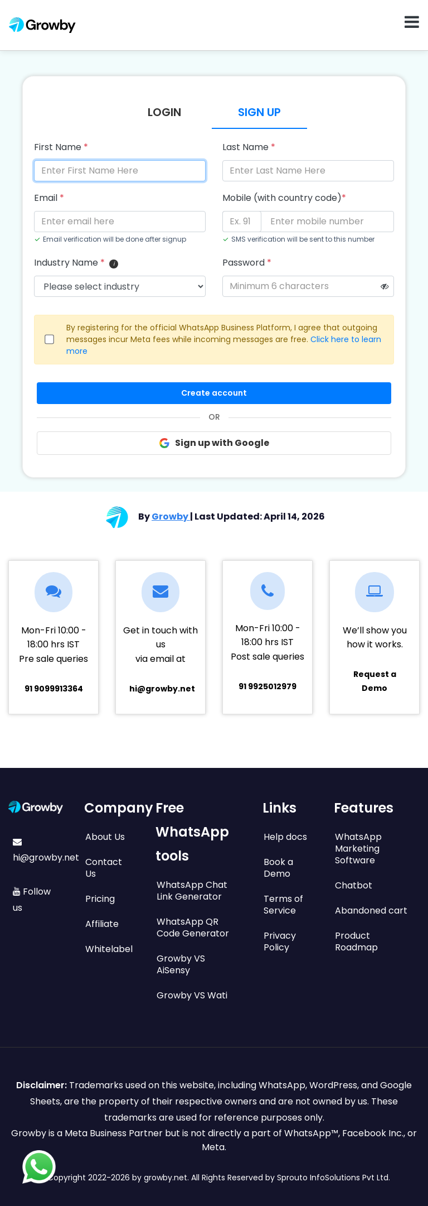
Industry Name (69, 262)
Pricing (100, 898)
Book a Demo (278, 868)
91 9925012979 (267, 686)
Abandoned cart (371, 910)
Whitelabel (109, 949)
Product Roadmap (356, 941)
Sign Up (259, 112)
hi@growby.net (162, 688)
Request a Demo (374, 681)
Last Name (248, 147)
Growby (171, 516)
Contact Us (103, 868)
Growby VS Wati (192, 995)
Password (246, 262)
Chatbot (353, 885)
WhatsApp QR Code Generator (193, 927)
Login (164, 112)
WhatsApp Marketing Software (358, 848)
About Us (105, 836)
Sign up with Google (214, 442)
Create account (214, 392)
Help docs (285, 836)
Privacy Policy (280, 941)
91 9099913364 (54, 688)
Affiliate (102, 923)
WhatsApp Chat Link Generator (192, 890)
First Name (61, 147)
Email (49, 197)
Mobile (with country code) (284, 197)
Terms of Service (283, 904)
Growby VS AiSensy (181, 964)
